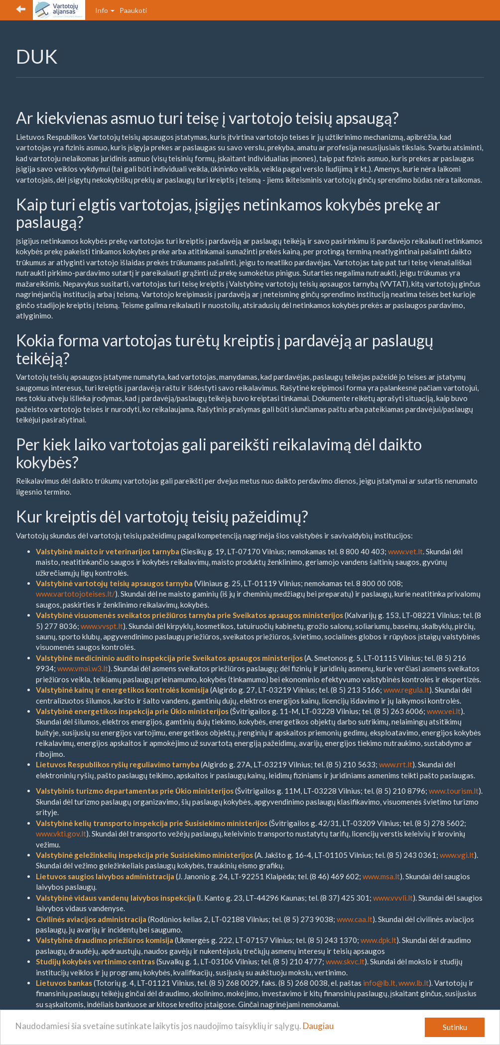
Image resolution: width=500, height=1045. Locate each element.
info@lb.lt (379, 982)
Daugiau (318, 1026)
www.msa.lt (381, 876)
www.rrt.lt (395, 764)
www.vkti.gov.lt (61, 833)
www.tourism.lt (454, 790)
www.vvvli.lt (393, 897)
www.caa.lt (355, 919)
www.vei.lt (444, 711)
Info (105, 10)
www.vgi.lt (457, 854)
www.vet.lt (405, 551)
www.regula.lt (406, 689)
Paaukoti (133, 10)
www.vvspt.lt (102, 626)
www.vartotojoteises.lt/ (75, 593)
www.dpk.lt (378, 940)
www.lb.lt (413, 982)
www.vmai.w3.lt (82, 668)
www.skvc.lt (345, 961)
